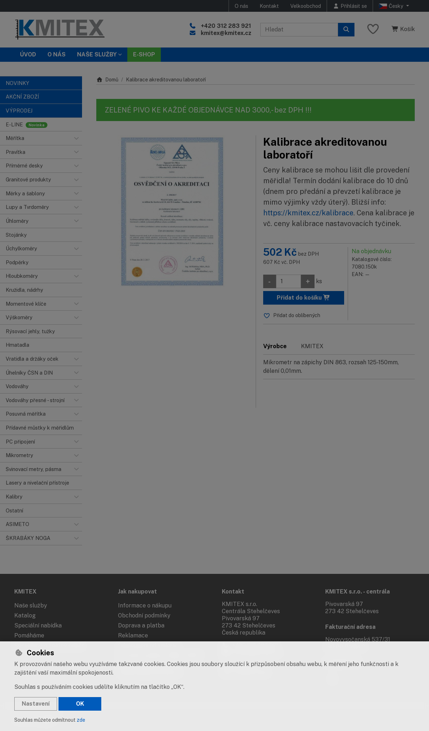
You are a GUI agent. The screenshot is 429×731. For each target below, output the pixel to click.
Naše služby (30, 605)
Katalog (25, 615)
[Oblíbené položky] (373, 29)
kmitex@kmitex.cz (226, 33)
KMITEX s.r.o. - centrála (357, 591)
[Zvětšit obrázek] (172, 211)
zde (81, 720)
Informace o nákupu (145, 605)
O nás (241, 6)
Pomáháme (29, 635)
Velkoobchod (305, 6)
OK (80, 703)
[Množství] (288, 281)
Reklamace (133, 635)
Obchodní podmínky (144, 615)
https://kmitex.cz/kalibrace (308, 213)
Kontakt (269, 6)
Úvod (28, 54)
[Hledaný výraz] (299, 29)
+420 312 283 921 (226, 25)
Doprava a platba (141, 625)
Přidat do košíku (303, 297)
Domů (107, 79)
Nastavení (36, 703)
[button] (76, 138)
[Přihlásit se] (350, 6)
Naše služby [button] (97, 54)
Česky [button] (392, 6)
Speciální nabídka (38, 625)
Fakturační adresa (350, 627)
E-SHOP (144, 54)
